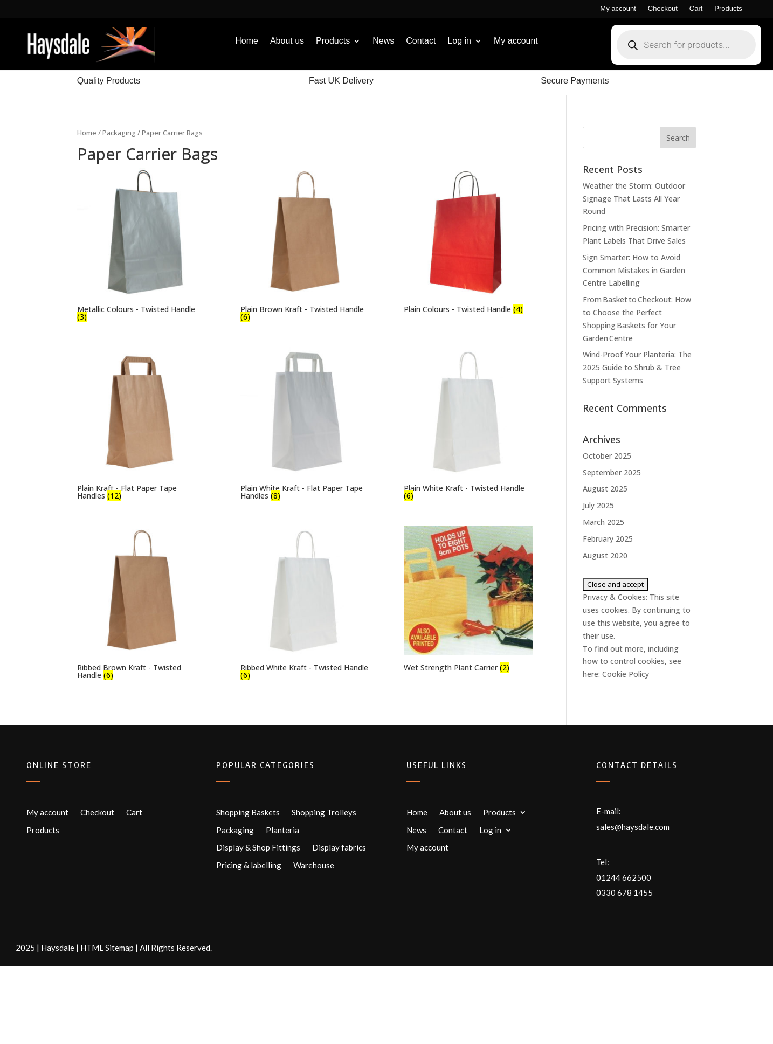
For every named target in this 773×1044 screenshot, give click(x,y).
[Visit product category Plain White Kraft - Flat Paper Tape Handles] (304, 425)
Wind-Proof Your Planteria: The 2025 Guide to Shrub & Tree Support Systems (637, 367)
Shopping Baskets (248, 812)
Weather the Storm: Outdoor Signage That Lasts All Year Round (634, 199)
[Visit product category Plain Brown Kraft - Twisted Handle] (304, 246)
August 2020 (605, 555)
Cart (696, 8)
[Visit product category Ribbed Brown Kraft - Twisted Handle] (141, 604)
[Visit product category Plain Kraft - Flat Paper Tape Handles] (141, 425)
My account (618, 8)
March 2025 (603, 522)
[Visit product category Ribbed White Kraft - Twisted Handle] (304, 604)
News (383, 41)
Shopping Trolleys (324, 812)
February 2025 (608, 539)
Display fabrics (339, 847)
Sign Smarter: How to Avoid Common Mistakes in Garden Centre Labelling (634, 270)
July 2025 (598, 505)
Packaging (119, 132)
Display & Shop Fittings (258, 847)
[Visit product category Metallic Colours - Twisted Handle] (141, 246)
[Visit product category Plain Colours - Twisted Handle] (468, 242)
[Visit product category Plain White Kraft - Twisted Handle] (468, 425)
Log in (459, 41)
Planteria (282, 830)
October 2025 (607, 456)
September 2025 (612, 472)
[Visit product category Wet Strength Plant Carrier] (468, 600)
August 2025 (605, 488)
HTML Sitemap (107, 947)
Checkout (663, 8)
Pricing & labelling (248, 865)
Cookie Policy (625, 674)
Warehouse (313, 865)
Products (728, 8)
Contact (421, 41)
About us (287, 41)
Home (246, 41)
